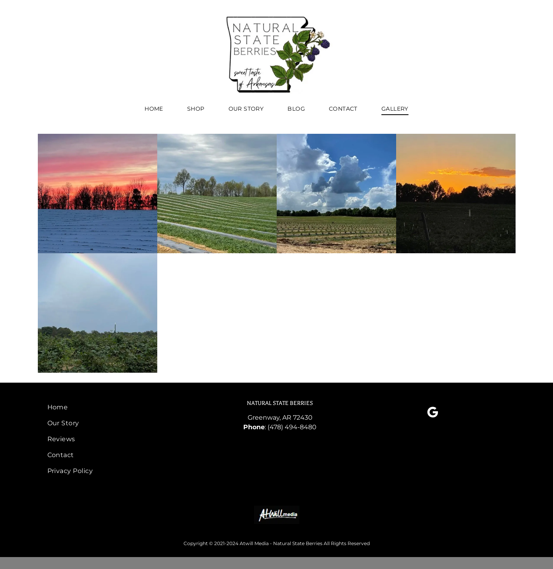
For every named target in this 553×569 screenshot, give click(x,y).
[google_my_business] (432, 413)
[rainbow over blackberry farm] (97, 313)
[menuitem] (154, 109)
